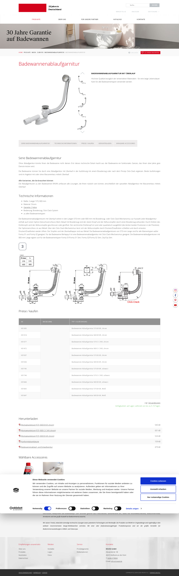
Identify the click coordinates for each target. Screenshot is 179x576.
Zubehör (40, 52)
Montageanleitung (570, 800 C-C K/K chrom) (38, 430)
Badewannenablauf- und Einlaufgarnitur (37, 447)
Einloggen (135, 12)
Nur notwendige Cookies (158, 560)
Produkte (27, 52)
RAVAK (32, 8)
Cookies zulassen (158, 543)
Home (21, 52)
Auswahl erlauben (158, 552)
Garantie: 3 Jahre (30, 207)
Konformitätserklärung (30, 441)
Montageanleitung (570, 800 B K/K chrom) (37, 425)
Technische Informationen (65, 143)
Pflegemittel (29, 485)
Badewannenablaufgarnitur (54, 52)
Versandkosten (154, 403)
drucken (134, 53)
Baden (34, 52)
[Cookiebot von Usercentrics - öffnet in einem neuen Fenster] (16, 571)
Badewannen (53, 485)
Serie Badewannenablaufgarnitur (35, 143)
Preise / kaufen (87, 143)
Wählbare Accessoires (125, 143)
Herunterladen (105, 143)
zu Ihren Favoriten (151, 53)
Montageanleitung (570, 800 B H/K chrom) (37, 436)
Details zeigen (132, 571)
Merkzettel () (121, 12)
